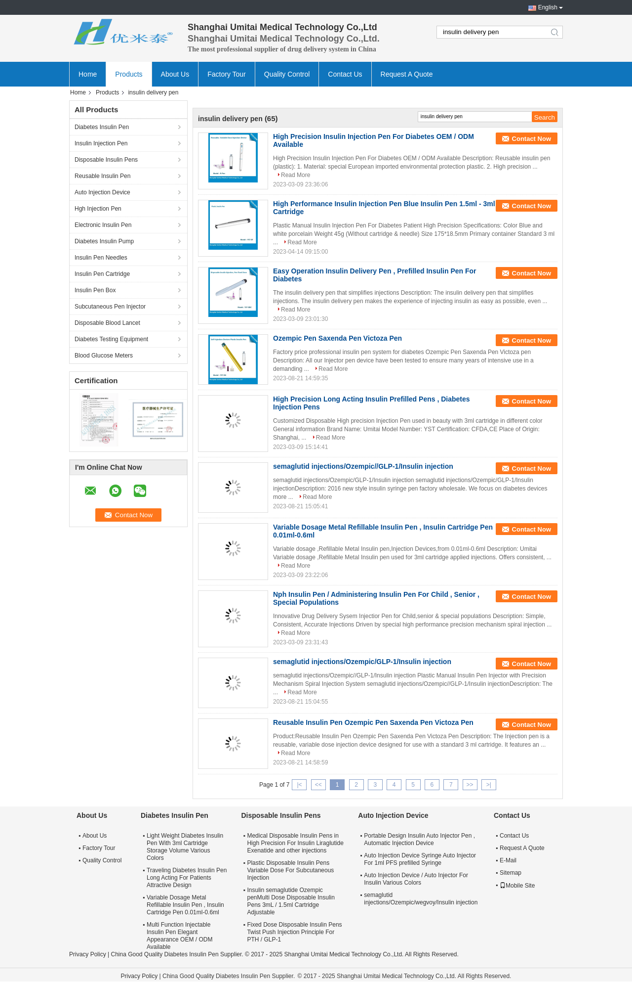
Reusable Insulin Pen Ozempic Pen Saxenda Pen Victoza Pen (373, 722)
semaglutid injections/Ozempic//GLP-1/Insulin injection (363, 466)
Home (88, 74)
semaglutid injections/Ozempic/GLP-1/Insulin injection (362, 662)
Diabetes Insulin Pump (104, 241)
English (547, 7)
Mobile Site (517, 885)
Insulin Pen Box (95, 290)
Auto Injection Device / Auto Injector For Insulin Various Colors (416, 879)
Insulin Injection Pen (101, 143)
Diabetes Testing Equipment (111, 339)
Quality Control (287, 74)
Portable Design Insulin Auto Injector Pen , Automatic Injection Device (419, 839)
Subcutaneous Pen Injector (110, 306)
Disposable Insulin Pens (106, 159)
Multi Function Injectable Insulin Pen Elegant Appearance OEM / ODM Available (179, 935)
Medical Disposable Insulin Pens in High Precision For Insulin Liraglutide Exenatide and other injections (295, 843)
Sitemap (510, 872)
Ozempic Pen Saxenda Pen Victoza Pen (337, 338)
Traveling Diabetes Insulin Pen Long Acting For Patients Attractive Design (187, 878)
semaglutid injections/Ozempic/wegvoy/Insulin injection (420, 899)
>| (488, 784)
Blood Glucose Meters (104, 355)
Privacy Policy (87, 954)
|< (299, 784)
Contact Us (345, 74)
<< (318, 784)
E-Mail (508, 860)
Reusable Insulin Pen (102, 176)
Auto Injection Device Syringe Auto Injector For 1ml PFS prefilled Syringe (420, 859)
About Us (175, 74)
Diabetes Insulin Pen (102, 127)
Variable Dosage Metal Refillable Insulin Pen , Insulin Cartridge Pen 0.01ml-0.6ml (185, 905)
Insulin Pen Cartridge (102, 273)
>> (470, 784)
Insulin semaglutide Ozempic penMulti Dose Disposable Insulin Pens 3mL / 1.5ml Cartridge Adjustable (290, 901)
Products (128, 74)
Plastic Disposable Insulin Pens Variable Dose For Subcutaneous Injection (290, 870)
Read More (295, 175)
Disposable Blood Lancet (107, 322)
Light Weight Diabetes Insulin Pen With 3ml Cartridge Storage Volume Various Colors (185, 846)
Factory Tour (226, 74)
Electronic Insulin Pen (103, 225)
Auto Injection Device (102, 192)
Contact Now (531, 138)
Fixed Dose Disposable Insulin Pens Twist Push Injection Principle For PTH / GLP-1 (294, 932)
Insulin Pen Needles (101, 257)
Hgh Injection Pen (98, 208)
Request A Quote (407, 74)
